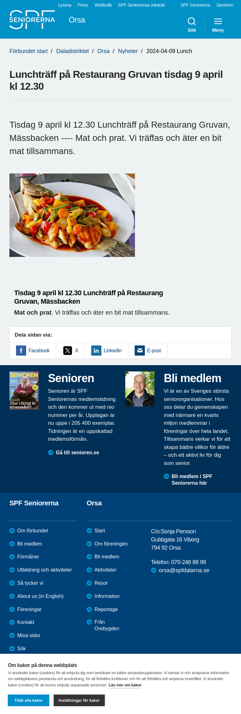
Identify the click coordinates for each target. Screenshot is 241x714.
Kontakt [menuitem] (25, 622)
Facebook (39, 350)
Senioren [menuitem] (225, 5)
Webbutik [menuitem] (103, 5)
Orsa (103, 51)
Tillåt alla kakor (28, 700)
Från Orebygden (106, 625)
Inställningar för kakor (79, 700)
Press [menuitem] (83, 5)
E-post (154, 350)
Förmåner (28, 556)
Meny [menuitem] (218, 24)
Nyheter (128, 51)
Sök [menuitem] (191, 24)
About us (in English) (40, 596)
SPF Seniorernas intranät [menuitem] (141, 5)
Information (107, 596)
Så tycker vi (30, 583)
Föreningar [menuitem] (29, 609)
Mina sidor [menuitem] (28, 635)
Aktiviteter (105, 570)
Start (99, 530)
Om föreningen (111, 543)
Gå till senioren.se (77, 452)
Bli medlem (29, 543)
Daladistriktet (72, 51)
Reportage (106, 609)
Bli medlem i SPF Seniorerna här (192, 480)
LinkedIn (112, 350)
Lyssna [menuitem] (64, 5)
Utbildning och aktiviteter (44, 570)
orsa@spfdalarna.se (184, 570)
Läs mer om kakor (125, 685)
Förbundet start (28, 51)
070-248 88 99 (188, 562)
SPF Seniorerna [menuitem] (195, 5)
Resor (101, 583)
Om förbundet (32, 530)
